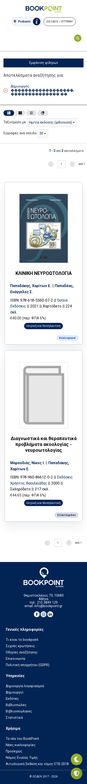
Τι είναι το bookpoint (22, 640)
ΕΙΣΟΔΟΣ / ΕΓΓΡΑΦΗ (60, 21)
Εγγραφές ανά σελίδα (19, 133)
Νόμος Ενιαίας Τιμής (22, 758)
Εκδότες (12, 699)
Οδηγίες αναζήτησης (22, 652)
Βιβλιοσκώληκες (19, 711)
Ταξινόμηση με (14, 122)
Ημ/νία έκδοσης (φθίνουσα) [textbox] (50, 122)
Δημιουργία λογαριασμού (25, 686)
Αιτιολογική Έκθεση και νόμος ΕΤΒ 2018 (37, 764)
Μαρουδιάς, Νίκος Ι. (27, 463)
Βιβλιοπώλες (16, 705)
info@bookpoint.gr (48, 606)
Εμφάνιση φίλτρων (43, 63)
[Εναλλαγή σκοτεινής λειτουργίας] (76, 759)
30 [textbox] (41, 133)
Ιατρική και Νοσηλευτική (43, 326)
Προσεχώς (14, 751)
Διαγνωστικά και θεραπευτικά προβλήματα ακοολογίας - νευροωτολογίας (44, 444)
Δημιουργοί (14, 692)
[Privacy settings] (76, 773)
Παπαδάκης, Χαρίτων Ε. (30, 286)
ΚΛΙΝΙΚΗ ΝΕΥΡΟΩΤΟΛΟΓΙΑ (44, 273)
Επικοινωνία (15, 659)
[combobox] (52, 122)
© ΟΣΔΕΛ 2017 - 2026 (43, 776)
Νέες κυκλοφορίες (20, 745)
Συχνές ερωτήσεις (20, 646)
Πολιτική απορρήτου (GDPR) (27, 665)
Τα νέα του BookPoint (22, 739)
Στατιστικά (14, 718)
